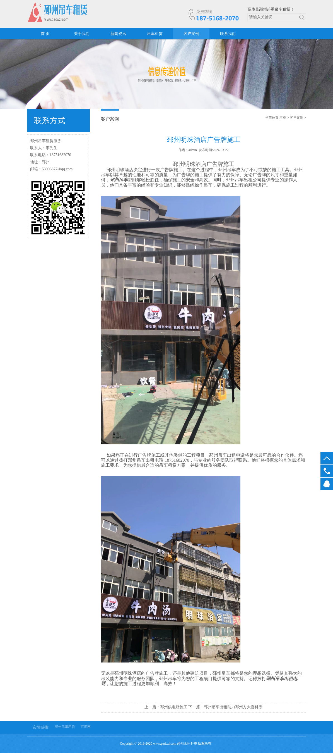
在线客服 (326, 484)
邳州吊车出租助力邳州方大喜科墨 (233, 707)
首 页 (45, 34)
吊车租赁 (155, 34)
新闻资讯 (118, 34)
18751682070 (326, 471)
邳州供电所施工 (173, 707)
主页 (282, 118)
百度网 (86, 727)
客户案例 (191, 34)
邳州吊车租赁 (65, 727)
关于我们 (82, 34)
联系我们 (228, 34)
